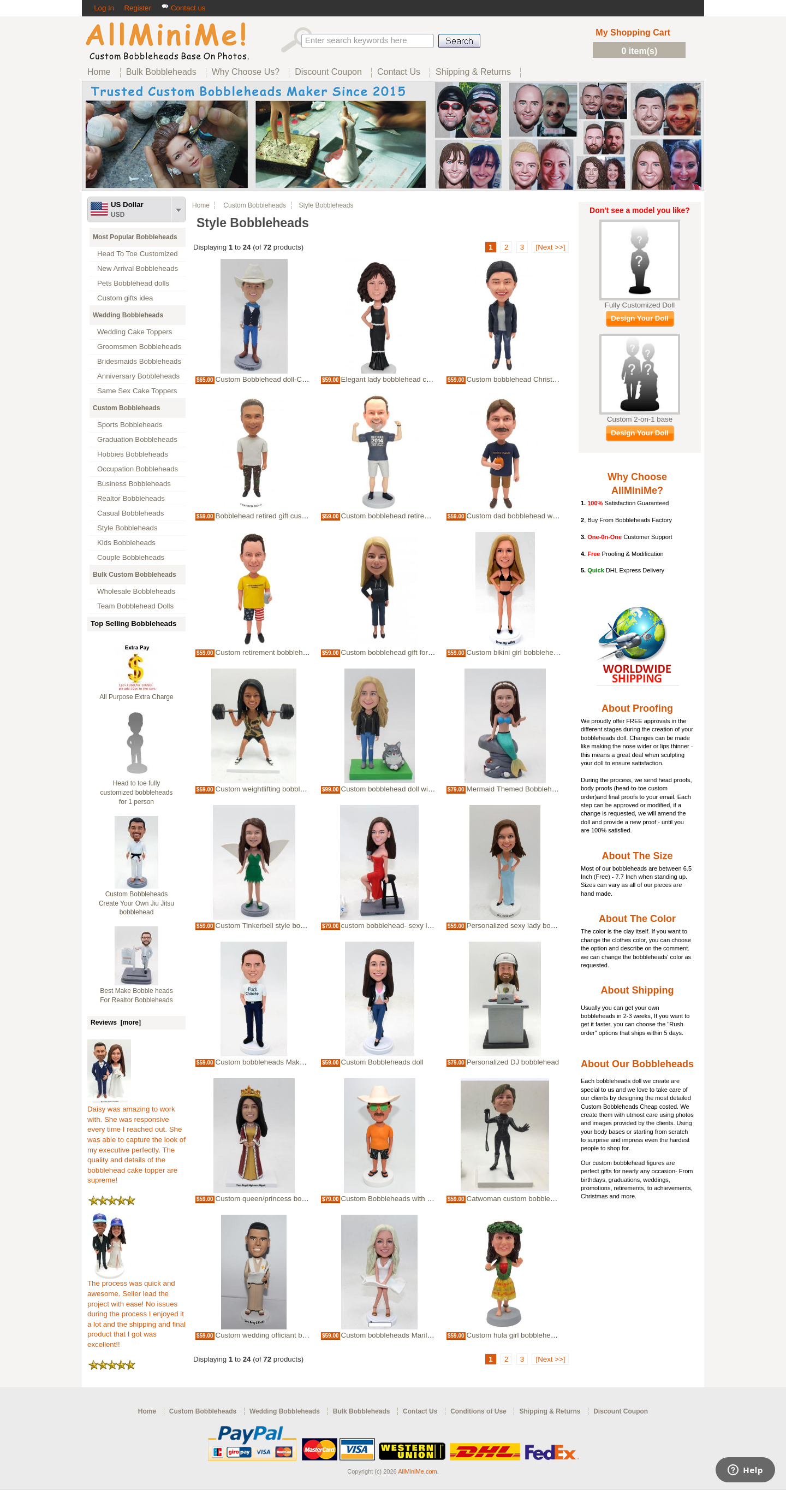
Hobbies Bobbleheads (132, 454)
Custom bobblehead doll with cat (393, 789)
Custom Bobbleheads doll (382, 1062)
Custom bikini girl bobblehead (514, 652)
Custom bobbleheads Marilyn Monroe (401, 1335)
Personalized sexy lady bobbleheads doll (532, 925)
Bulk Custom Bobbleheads (134, 574)
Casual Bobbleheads (130, 513)
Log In (104, 8)
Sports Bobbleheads (129, 425)
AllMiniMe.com (417, 1471)
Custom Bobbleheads (126, 408)
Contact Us (420, 1411)
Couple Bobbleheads (130, 557)
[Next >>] (550, 247)
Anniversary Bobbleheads (138, 376)
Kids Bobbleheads (126, 543)
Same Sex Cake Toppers (137, 391)
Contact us (183, 8)
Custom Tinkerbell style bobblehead (273, 925)
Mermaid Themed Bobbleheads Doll (524, 789)
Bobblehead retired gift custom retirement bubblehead (302, 516)
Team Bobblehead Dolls (135, 606)
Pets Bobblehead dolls (133, 283)
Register (137, 8)
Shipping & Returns (549, 1411)
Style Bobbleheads (127, 528)
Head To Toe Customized (137, 254)
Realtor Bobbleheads (131, 498)
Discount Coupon (620, 1411)
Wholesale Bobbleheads (136, 591)
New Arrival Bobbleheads (137, 268)
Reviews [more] (116, 1022)
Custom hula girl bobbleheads (515, 1335)
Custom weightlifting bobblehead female (280, 789)
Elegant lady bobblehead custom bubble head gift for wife (433, 379)
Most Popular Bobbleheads (135, 237)
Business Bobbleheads (134, 484)
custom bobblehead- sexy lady (390, 925)
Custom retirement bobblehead (265, 652)
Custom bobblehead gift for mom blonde (405, 652)
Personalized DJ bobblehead (513, 1062)
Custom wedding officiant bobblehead (276, 1335)
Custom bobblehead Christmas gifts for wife (537, 379)
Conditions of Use (478, 1411)
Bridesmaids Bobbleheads (139, 361)
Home (201, 205)
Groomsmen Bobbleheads (139, 346)
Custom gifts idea (125, 298)
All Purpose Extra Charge (136, 697)
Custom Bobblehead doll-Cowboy (269, 379)
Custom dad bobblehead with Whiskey (528, 516)
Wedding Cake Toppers (134, 332)
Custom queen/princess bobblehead (273, 1199)
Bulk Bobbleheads (361, 1411)
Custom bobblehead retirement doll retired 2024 (418, 516)
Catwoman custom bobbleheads (518, 1199)
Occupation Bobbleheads (137, 469)
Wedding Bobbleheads (128, 315)
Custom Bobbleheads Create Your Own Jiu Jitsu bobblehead (136, 903)
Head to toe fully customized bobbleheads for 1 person (136, 792)
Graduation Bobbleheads (137, 439)
